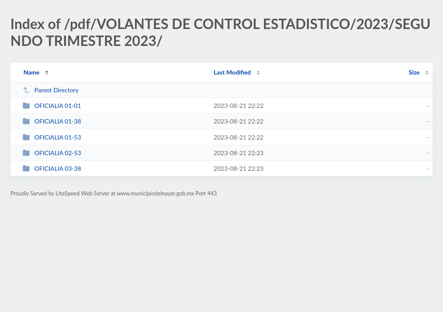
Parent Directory (50, 90)
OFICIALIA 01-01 (51, 105)
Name (31, 72)
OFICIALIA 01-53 (51, 137)
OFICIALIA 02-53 (51, 152)
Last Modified (232, 72)
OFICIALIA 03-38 (51, 168)
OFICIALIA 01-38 (51, 121)
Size (414, 72)
